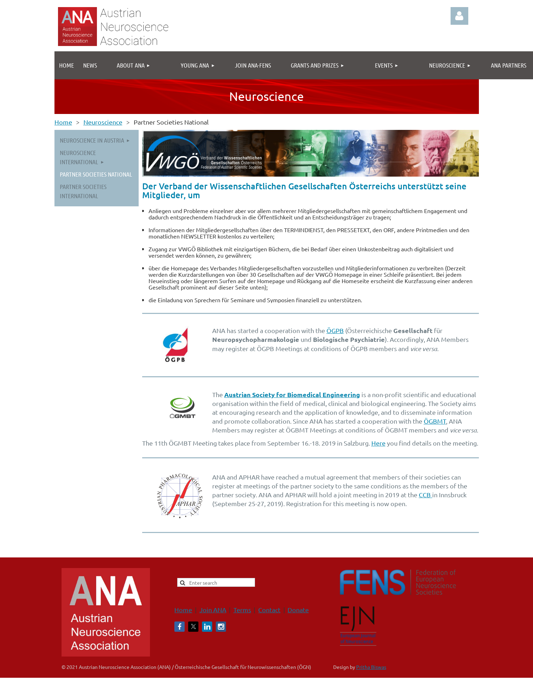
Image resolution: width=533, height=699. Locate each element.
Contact (269, 609)
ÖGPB (335, 330)
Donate (298, 609)
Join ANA (212, 609)
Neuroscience (102, 122)
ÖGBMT (435, 421)
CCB (425, 494)
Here (378, 443)
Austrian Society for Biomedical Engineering (292, 394)
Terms (242, 609)
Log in (459, 16)
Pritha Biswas (371, 667)
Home (63, 122)
